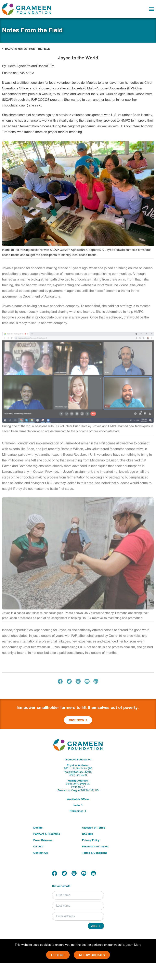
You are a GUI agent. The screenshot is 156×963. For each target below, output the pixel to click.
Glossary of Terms (93, 828)
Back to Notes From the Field (26, 48)
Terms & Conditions (94, 853)
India (78, 805)
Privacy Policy (91, 840)
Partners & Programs (46, 834)
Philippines (78, 811)
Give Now (78, 720)
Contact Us (40, 853)
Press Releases (42, 840)
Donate (37, 828)
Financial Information (95, 846)
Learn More (133, 944)
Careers (38, 846)
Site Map (87, 834)
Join (96, 926)
